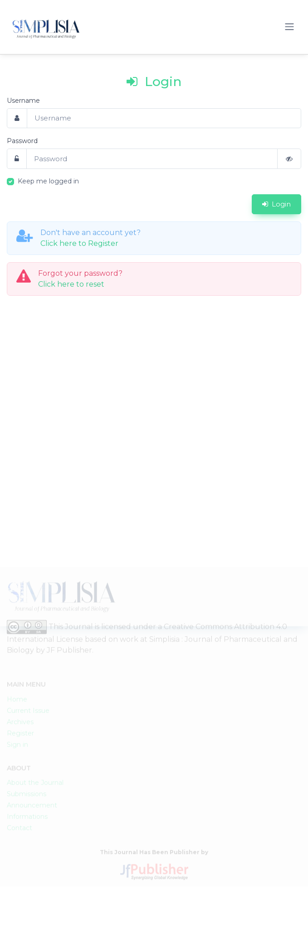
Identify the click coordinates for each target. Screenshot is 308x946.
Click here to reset (71, 284)
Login (276, 204)
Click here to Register (79, 243)
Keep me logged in (48, 181)
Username (23, 100)
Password (22, 141)
